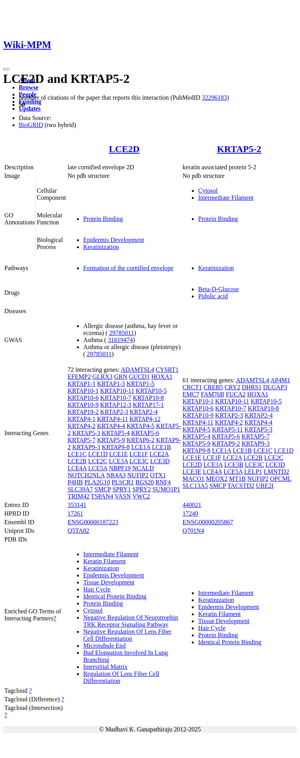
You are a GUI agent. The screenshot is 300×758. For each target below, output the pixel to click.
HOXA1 (161, 376)
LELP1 (253, 471)
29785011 (121, 333)
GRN (120, 376)
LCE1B (161, 447)
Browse (28, 87)
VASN (123, 496)
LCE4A (77, 468)
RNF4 (163, 482)
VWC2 (141, 496)
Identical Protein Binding (114, 596)
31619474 (120, 340)
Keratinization (101, 247)
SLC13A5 (195, 485)
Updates (30, 108)
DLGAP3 (275, 387)
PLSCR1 (123, 482)
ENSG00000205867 (207, 522)
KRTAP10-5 (151, 390)
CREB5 (213, 387)
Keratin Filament (104, 561)
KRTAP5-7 (82, 440)
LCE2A (159, 454)
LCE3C (139, 461)
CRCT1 (192, 387)
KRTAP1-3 (111, 383)
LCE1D (98, 454)
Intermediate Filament (226, 197)
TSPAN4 (102, 496)
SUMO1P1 (166, 489)
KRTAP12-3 (115, 404)
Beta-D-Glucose (218, 289)
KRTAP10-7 (115, 397)
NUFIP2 (137, 475)
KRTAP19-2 (83, 412)
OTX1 (158, 475)
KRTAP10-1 (83, 390)
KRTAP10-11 (117, 390)
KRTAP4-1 (82, 419)
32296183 (214, 97)
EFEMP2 (79, 376)
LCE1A (140, 447)
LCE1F (139, 454)
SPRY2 (141, 489)
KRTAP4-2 (82, 426)
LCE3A (118, 461)
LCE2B (77, 461)
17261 (75, 513)
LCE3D (160, 461)
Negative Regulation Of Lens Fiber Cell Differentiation (127, 635)
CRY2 (232, 387)
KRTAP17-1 (148, 404)
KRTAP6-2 (141, 440)
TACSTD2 (240, 485)
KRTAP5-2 (239, 149)
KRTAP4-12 (145, 419)
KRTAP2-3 (114, 412)
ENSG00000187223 (93, 522)
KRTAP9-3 (86, 447)
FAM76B (212, 394)
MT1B (237, 478)
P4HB (75, 482)
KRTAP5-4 (116, 433)
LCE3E (191, 471)
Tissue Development (108, 582)
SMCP (103, 489)
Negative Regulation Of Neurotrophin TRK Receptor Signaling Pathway (130, 621)
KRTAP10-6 (83, 397)
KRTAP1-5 (141, 383)
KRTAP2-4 (144, 412)
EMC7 (190, 394)
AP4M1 (280, 380)
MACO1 (193, 478)
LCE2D (124, 149)
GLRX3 (102, 376)
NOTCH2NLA (86, 475)
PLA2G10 (97, 482)
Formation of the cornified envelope (128, 268)
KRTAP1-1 (82, 383)
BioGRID (31, 125)
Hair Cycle (97, 589)
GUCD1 (139, 376)
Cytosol (208, 190)
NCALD (143, 468)
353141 (77, 505)
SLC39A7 (80, 489)
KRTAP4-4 (111, 426)
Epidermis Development (113, 240)
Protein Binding (103, 218)
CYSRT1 (167, 369)
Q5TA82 (78, 530)
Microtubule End (104, 645)
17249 (190, 513)
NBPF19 (120, 468)
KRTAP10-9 (83, 404)
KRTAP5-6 (145, 433)
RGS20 (145, 482)
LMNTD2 (276, 471)
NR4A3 (116, 475)
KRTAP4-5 (141, 426)
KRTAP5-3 (86, 433)
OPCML (280, 478)
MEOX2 (216, 478)
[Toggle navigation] (6, 69)
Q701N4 (193, 530)
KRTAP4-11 (112, 419)
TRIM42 (78, 496)
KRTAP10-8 (148, 397)
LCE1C (77, 454)
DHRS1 (252, 387)
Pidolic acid (213, 296)
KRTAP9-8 (116, 447)
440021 (191, 505)
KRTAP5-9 (111, 440)
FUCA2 (236, 394)
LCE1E (118, 454)
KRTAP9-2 (226, 443)
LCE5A (97, 468)
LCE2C (97, 461)
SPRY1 (121, 489)
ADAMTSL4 (137, 369)
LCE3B (233, 464)
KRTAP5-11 (227, 429)
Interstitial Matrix (105, 666)
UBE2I (264, 485)
